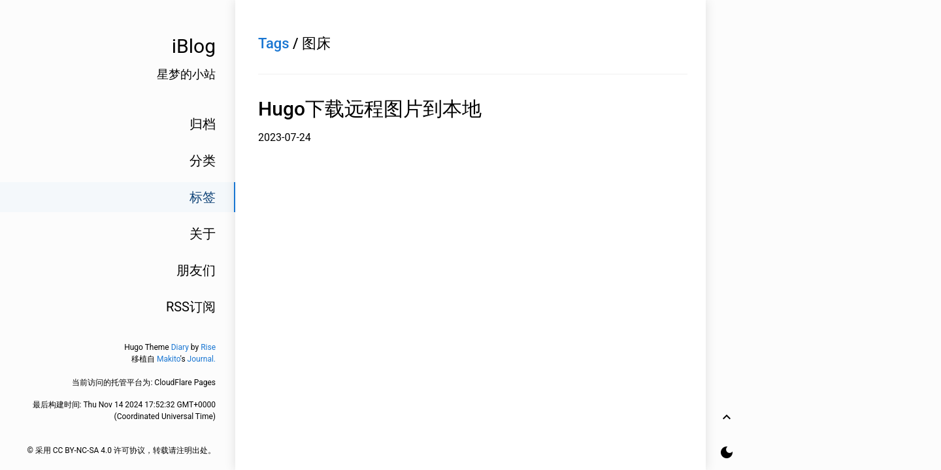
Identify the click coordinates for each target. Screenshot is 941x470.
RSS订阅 (191, 307)
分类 (203, 160)
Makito (168, 359)
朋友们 (196, 270)
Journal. (202, 359)
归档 (203, 124)
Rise (208, 347)
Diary (180, 347)
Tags (273, 43)
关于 (203, 234)
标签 (203, 197)
